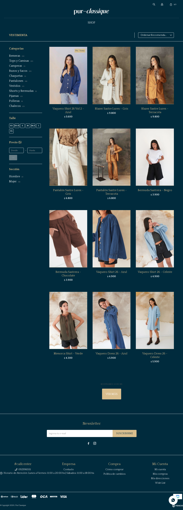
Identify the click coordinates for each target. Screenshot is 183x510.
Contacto (68, 469)
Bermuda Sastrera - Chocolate (68, 273)
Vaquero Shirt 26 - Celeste (155, 272)
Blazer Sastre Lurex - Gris (111, 108)
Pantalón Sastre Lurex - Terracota (111, 192)
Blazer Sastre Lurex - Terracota (154, 110)
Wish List (160, 482)
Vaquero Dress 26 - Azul (111, 353)
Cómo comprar (114, 469)
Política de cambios (114, 474)
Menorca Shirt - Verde (68, 353)
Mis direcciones (160, 478)
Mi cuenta (160, 469)
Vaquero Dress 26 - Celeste (154, 355)
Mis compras (160, 474)
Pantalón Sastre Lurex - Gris (68, 192)
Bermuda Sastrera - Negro (155, 190)
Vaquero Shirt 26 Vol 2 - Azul (68, 110)
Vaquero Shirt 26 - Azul (111, 272)
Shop (91, 22)
